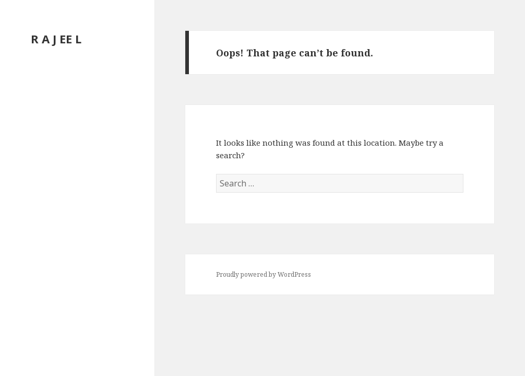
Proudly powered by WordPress (263, 274)
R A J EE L (56, 38)
